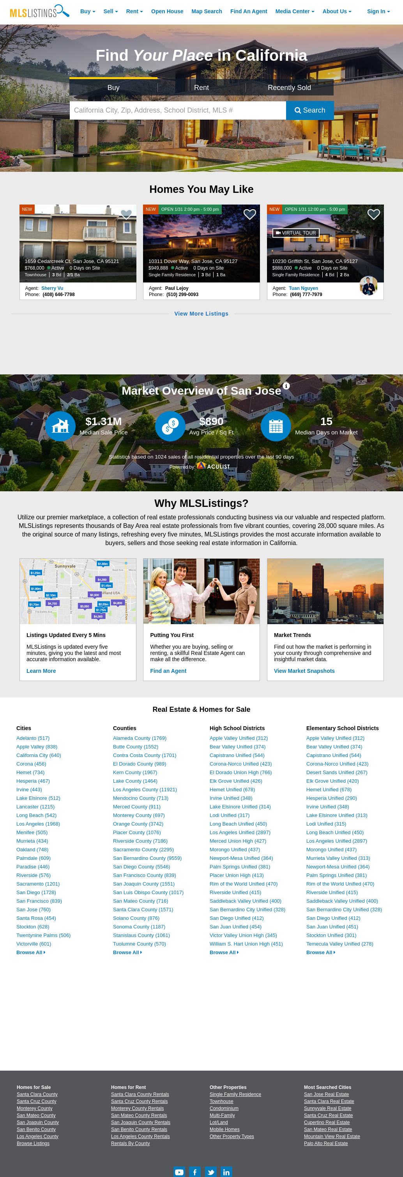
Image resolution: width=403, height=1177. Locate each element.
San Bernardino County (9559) (147, 858)
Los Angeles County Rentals (140, 1136)
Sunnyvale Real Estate (327, 1108)
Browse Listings (33, 1143)
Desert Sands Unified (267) (337, 772)
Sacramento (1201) (38, 884)
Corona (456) (31, 764)
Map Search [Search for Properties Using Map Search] (207, 11)
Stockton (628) (32, 927)
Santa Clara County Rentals (140, 1094)
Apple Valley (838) (36, 747)
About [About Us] (335, 11)
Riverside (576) (33, 875)
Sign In (376, 11)
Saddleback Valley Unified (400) (245, 901)
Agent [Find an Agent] (248, 11)
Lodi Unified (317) (230, 815)
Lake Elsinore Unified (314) (240, 807)
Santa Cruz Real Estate (328, 1115)
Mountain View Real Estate (332, 1136)
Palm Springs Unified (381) (240, 867)
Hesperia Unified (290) (331, 798)
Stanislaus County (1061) (141, 935)
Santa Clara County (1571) (143, 909)
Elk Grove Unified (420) (332, 781)
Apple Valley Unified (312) (239, 738)
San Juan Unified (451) (332, 927)
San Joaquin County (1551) (144, 884)
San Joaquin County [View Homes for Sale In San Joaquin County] (38, 1122)
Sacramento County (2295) (143, 849)
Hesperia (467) (33, 781)
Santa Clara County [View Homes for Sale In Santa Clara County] (37, 1094)
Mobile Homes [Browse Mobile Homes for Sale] (225, 1129)
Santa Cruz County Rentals (139, 1101)
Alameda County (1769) (139, 738)
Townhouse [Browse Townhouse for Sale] (221, 1101)
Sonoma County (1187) (139, 927)
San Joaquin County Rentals (140, 1122)
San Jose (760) (33, 909)
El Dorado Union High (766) (241, 772)
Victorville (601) (33, 944)
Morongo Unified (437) (235, 849)
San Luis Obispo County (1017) (148, 892)
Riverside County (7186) (140, 841)
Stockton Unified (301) (331, 935)
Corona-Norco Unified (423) (241, 764)
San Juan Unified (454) (236, 927)
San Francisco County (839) (144, 875)
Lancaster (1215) (35, 807)
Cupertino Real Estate (327, 1122)
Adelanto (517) (32, 738)
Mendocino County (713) (140, 798)
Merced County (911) (137, 807)
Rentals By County (130, 1143)
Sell (108, 11)
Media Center (293, 11)
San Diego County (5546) (141, 867)
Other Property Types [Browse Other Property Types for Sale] (232, 1136)
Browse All (31, 952)
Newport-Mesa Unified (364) (241, 858)
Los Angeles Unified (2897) (240, 832)
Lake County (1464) (135, 781)
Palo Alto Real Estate (326, 1143)
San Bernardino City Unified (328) (247, 909)
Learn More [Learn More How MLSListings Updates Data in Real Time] (41, 671)
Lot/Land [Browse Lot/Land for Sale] (219, 1122)
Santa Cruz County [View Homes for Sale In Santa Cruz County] (36, 1101)
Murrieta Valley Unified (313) (338, 858)
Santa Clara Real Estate (329, 1101)
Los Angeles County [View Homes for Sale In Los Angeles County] (37, 1136)
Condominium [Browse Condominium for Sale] (224, 1108)
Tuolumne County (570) (139, 944)
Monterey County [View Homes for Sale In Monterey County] (34, 1108)
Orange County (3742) (138, 824)
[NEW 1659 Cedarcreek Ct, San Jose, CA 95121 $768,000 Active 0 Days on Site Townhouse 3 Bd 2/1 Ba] (77, 243)
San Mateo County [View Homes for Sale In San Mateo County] (36, 1115)
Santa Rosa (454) (36, 918)
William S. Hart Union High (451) (246, 944)
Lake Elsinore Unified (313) (337, 815)
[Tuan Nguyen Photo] (368, 282)
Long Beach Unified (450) (238, 824)
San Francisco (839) (39, 901)
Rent (132, 11)
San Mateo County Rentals (139, 1115)
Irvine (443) (29, 789)
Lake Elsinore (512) (38, 798)
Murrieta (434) (32, 841)
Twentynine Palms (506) (43, 935)
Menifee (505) (32, 832)
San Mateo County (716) (140, 901)
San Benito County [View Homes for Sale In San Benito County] (36, 1129)
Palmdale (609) (33, 858)
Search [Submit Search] (310, 110)
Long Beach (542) (36, 815)
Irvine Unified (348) (231, 798)
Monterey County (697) (139, 815)
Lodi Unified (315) (326, 824)
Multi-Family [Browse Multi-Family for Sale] (222, 1115)
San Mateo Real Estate (328, 1129)
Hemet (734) (30, 772)
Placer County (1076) (137, 832)
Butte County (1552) (135, 747)
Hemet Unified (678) (232, 789)
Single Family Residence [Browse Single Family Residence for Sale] (235, 1094)
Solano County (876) (136, 918)
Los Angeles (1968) (38, 824)
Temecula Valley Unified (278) (339, 944)
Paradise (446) (32, 867)
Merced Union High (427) (238, 841)
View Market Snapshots (304, 671)
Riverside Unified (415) (235, 892)
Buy (85, 11)
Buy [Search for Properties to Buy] (114, 88)
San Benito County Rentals (139, 1129)
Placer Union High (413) (237, 875)
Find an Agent (168, 671)
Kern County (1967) (135, 772)
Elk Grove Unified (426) (236, 781)
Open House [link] (167, 11)
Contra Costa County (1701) (145, 755)
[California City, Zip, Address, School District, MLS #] (177, 110)
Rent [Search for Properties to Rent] (201, 88)
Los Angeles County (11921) (145, 789)
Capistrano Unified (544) (237, 755)
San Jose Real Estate (326, 1094)
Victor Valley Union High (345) (243, 935)
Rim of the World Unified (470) (244, 884)
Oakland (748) (32, 849)
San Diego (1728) (36, 892)
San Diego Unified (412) (237, 918)
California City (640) (38, 755)
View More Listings (201, 314)
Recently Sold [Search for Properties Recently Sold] (289, 88)
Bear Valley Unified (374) (238, 747)
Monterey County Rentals (137, 1108)
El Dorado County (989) (139, 764)
